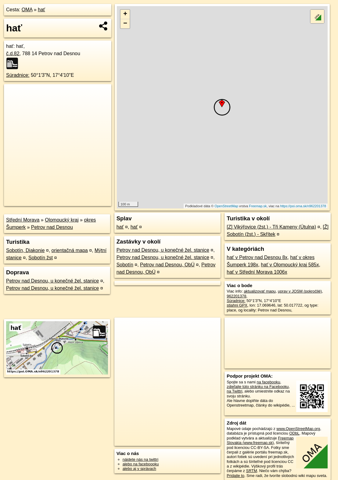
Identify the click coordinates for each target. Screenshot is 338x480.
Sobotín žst (40, 257)
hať (41, 9)
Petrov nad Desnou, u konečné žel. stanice (52, 280)
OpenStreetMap (226, 206)
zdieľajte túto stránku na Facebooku (258, 386)
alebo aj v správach (139, 468)
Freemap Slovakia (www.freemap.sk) (260, 440)
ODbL (294, 433)
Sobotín (125, 264)
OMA (27, 9)
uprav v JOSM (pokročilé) (300, 291)
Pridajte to (235, 475)
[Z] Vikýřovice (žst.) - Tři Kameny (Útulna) (271, 226)
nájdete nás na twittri (140, 459)
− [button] (125, 23)
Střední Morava (22, 219)
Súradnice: (18, 75)
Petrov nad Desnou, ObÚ (167, 264)
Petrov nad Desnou (52, 227)
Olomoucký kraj (61, 219)
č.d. (13, 53)
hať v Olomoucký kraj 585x (290, 264)
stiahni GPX (237, 305)
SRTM (251, 470)
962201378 (236, 296)
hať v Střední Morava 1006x (257, 272)
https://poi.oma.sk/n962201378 (303, 206)
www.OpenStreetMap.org (298, 428)
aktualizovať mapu (259, 291)
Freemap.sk (258, 206)
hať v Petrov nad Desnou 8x (257, 257)
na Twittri (234, 391)
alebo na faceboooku (141, 464)
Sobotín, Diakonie (25, 250)
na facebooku (268, 382)
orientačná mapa (70, 250)
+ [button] (125, 14)
